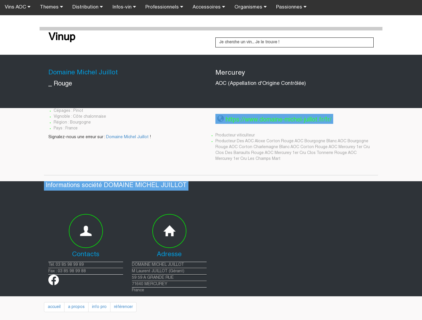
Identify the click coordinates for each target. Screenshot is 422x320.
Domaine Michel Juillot (127, 137)
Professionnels (164, 7)
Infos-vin (124, 7)
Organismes (250, 7)
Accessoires (209, 7)
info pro (99, 307)
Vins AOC (17, 7)
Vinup (61, 37)
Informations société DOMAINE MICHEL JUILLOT (116, 186)
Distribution (87, 7)
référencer (123, 307)
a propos (76, 307)
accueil (54, 307)
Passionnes (291, 7)
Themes (51, 7)
